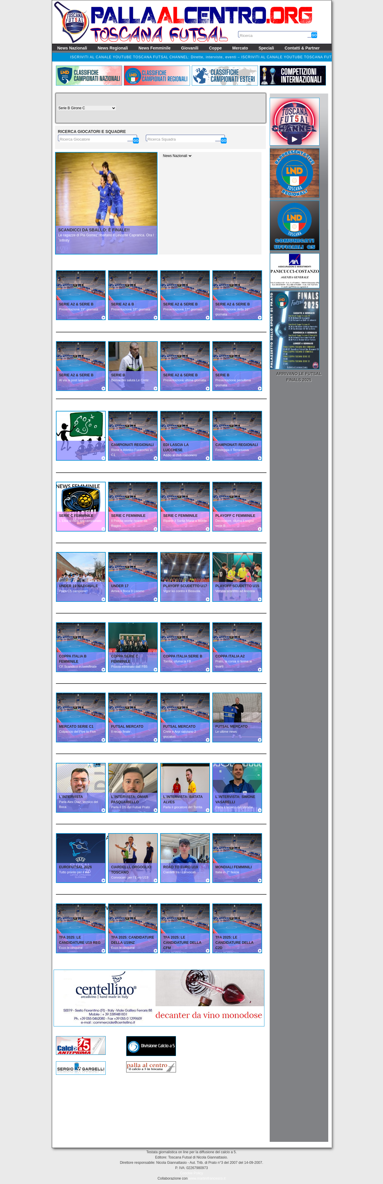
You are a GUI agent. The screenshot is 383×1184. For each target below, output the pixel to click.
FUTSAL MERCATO (127, 727)
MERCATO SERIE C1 (76, 727)
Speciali (266, 48)
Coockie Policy (191, 1173)
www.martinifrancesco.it (207, 1178)
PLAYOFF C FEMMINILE (235, 516)
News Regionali (113, 48)
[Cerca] (136, 140)
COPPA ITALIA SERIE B (182, 656)
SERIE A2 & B (122, 304)
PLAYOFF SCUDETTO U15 (237, 586)
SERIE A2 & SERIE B (76, 304)
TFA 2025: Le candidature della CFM (182, 942)
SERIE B (118, 375)
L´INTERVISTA (71, 797)
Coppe (215, 48)
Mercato (240, 48)
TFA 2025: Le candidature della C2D (235, 942)
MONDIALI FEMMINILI (234, 867)
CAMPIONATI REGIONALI (132, 445)
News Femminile (155, 48)
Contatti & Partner (302, 48)
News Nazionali (72, 48)
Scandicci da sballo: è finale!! (94, 230)
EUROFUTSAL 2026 (75, 867)
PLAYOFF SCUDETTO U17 (185, 586)
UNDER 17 (120, 586)
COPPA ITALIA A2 (230, 656)
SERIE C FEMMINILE (76, 516)
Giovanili (190, 48)
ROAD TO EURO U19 (180, 867)
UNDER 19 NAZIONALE (78, 586)
